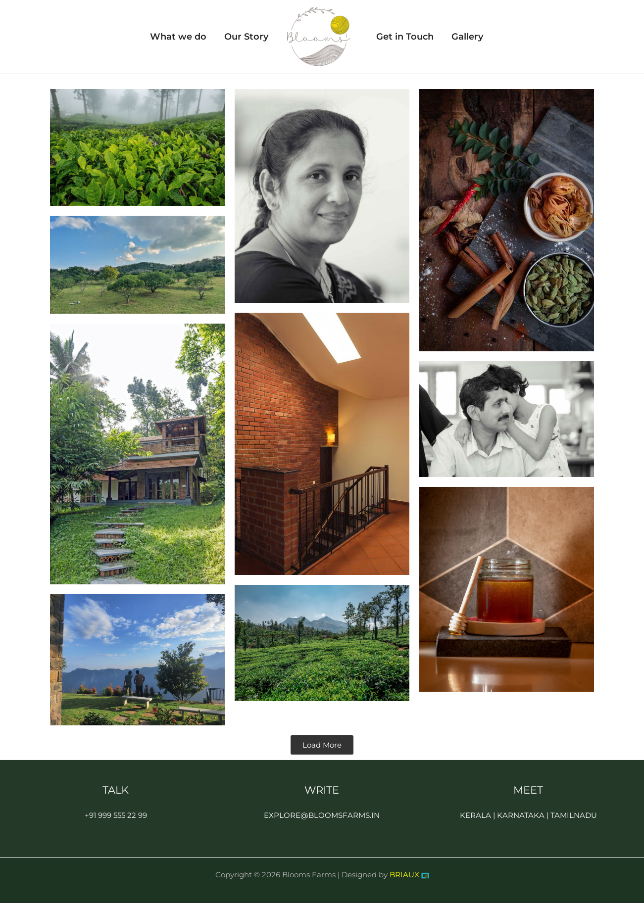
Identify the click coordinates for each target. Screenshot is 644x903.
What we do (178, 36)
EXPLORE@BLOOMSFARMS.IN (322, 815)
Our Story (246, 36)
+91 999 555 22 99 (116, 815)
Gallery (467, 36)
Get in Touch (405, 36)
